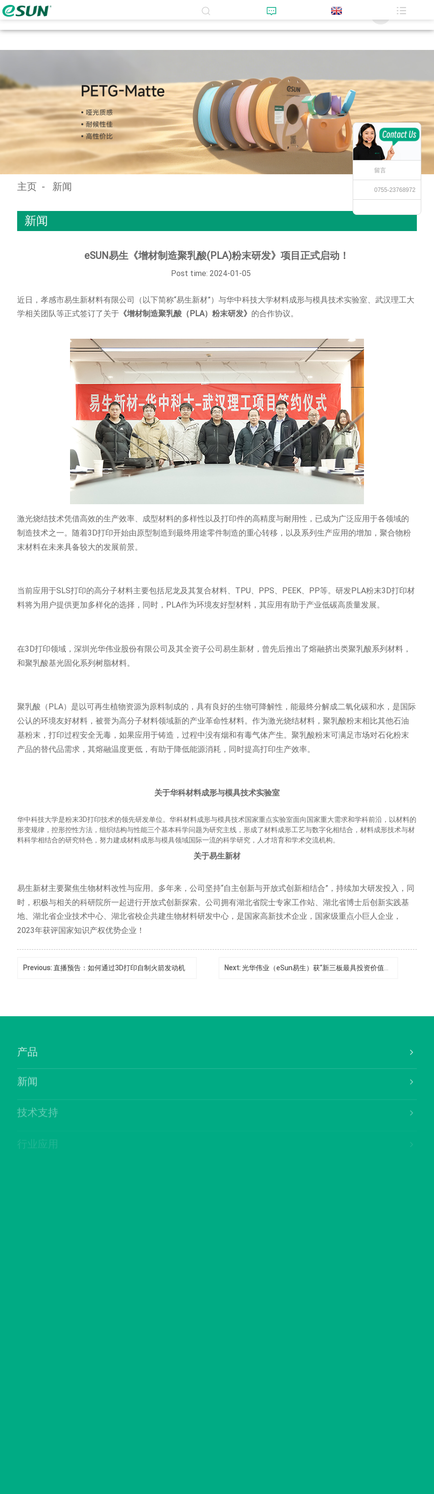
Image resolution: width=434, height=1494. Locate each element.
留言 (380, 170)
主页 (27, 186)
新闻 (62, 186)
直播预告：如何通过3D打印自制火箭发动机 (119, 968)
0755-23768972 (394, 190)
